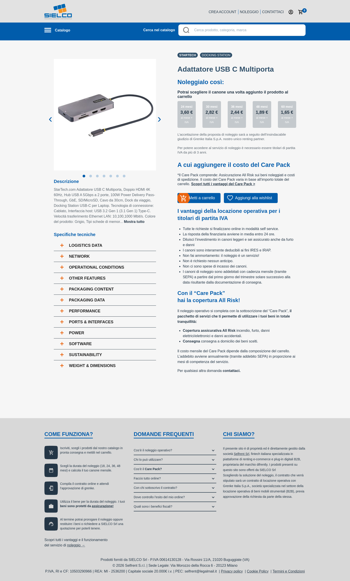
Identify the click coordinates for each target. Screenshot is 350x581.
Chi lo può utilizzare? (148, 459)
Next (159, 115)
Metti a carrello (202, 198)
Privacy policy (232, 571)
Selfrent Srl (241, 454)
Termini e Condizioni (289, 571)
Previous (50, 115)
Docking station (216, 55)
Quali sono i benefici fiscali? (153, 506)
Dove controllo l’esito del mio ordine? (159, 497)
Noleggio (249, 12)
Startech (187, 55)
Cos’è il (148, 469)
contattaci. (232, 371)
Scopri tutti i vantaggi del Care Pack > (223, 184)
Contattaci (273, 12)
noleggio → (76, 545)
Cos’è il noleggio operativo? (153, 450)
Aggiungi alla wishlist (253, 198)
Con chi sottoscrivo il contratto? (155, 488)
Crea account (222, 12)
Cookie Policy (258, 571)
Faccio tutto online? (147, 478)
